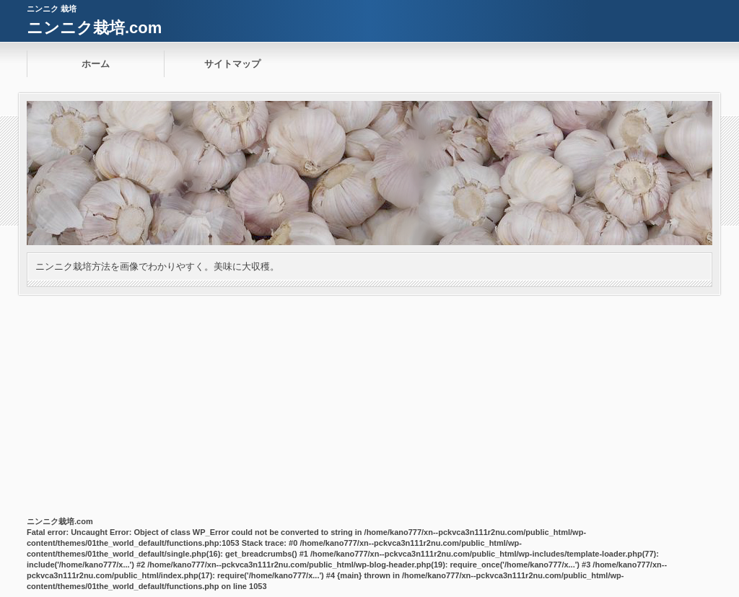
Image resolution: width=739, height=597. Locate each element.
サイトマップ (232, 63)
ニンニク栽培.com (94, 28)
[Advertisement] (369, 403)
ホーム (96, 63)
